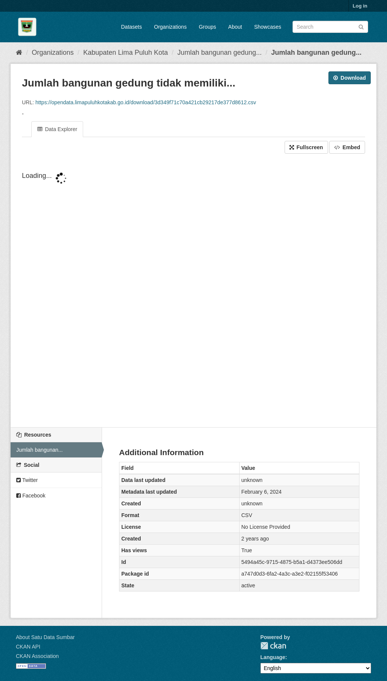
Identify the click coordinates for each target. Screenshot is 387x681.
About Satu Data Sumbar (45, 637)
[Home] (19, 52)
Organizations (170, 27)
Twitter (27, 480)
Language (272, 657)
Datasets (131, 27)
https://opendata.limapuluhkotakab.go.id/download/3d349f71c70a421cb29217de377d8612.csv (146, 102)
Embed (347, 147)
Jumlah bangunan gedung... (219, 52)
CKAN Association (37, 656)
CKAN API (28, 647)
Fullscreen (306, 147)
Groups (207, 27)
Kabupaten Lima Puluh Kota (125, 52)
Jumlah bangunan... (39, 450)
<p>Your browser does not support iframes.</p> (193, 291)
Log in (360, 6)
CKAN (273, 646)
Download (349, 78)
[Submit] (361, 26)
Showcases (267, 27)
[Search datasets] (330, 27)
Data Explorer (57, 129)
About (235, 27)
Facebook (30, 496)
